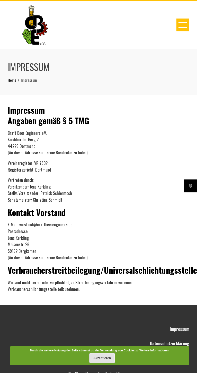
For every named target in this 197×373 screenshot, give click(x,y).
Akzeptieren (102, 358)
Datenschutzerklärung (169, 343)
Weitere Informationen (154, 350)
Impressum (179, 329)
